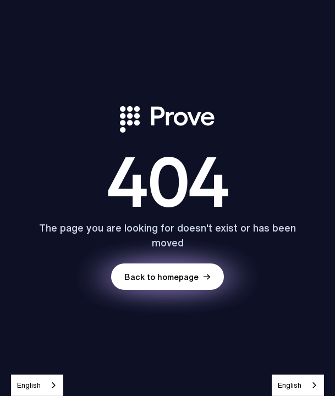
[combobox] (37, 385)
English (29, 385)
